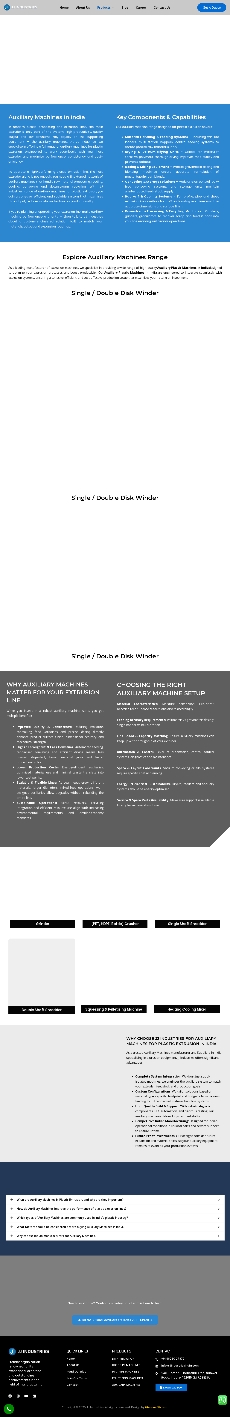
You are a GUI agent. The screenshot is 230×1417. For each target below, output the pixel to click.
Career (139, 7)
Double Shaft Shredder (42, 1010)
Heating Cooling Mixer (187, 1009)
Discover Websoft (157, 1407)
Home (67, 7)
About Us (85, 7)
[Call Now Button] (9, 1409)
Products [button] (106, 7)
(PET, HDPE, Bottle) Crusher (115, 924)
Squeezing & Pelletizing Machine (113, 1009)
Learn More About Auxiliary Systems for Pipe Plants (115, 1320)
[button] (113, 7)
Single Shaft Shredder (187, 924)
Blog (124, 7)
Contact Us (158, 7)
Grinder (42, 924)
